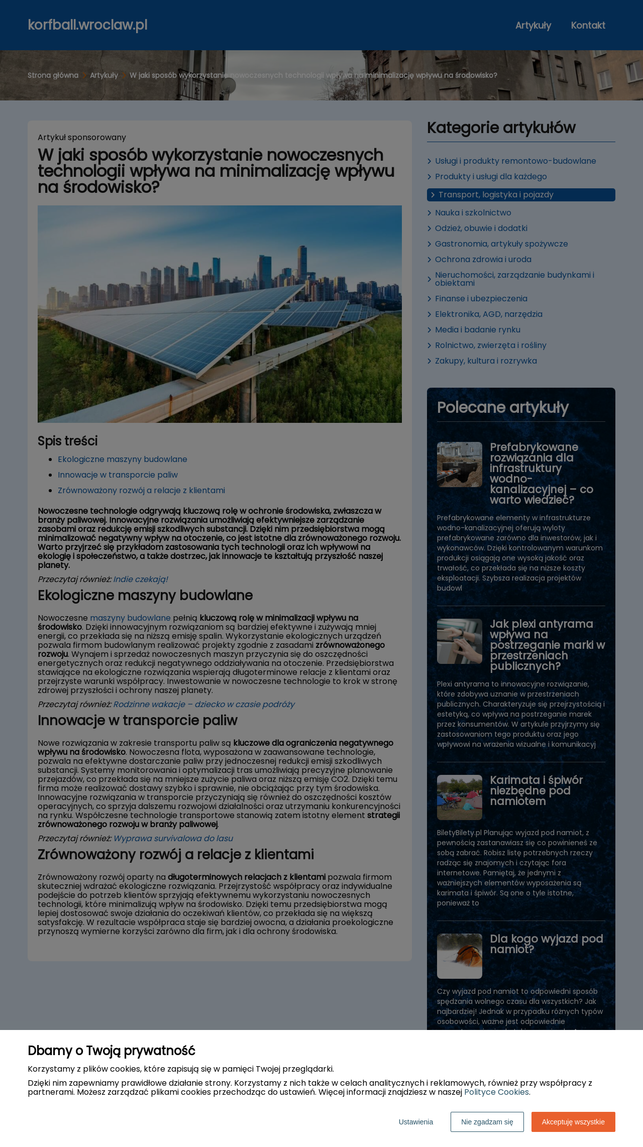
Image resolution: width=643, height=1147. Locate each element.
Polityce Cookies (496, 1092)
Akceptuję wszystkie (573, 1122)
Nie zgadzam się (487, 1122)
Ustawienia (416, 1122)
